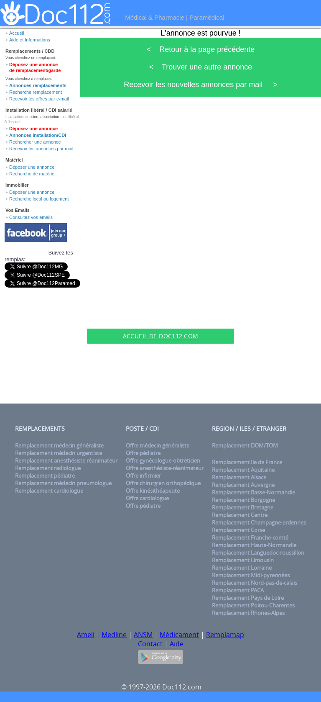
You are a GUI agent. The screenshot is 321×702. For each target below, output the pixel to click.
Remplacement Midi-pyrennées (251, 575)
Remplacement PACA (238, 590)
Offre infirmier (143, 475)
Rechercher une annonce (35, 141)
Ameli (85, 634)
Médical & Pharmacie (154, 17)
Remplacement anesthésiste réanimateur (66, 460)
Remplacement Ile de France (247, 462)
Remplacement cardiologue (49, 490)
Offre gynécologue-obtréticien (163, 460)
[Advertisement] (160, 315)
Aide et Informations (29, 39)
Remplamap (225, 634)
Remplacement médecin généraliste (59, 445)
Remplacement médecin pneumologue (63, 483)
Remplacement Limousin (243, 560)
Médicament (179, 634)
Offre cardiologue (147, 498)
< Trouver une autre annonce (200, 67)
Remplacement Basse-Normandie (253, 492)
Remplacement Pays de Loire (248, 598)
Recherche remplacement (35, 92)
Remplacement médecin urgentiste (58, 453)
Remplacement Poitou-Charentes (253, 605)
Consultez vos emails (31, 217)
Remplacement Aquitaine (243, 469)
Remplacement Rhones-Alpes (248, 613)
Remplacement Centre (240, 515)
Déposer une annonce (31, 167)
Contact (150, 643)
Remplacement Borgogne (243, 500)
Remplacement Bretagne (242, 507)
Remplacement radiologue (48, 468)
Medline (114, 634)
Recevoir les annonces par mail (41, 148)
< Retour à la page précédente (201, 49)
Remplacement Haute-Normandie (254, 545)
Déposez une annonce (33, 128)
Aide (176, 643)
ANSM (143, 634)
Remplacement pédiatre (45, 475)
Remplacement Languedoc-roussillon (258, 552)
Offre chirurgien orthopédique (163, 483)
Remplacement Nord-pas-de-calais (254, 582)
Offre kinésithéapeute (153, 490)
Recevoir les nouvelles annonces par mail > (201, 84)
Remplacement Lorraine (242, 567)
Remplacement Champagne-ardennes (259, 522)
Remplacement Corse (238, 530)
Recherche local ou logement (39, 198)
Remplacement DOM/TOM (245, 445)
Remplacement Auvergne (243, 485)
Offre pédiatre (143, 453)
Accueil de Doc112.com (161, 336)
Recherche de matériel (32, 173)
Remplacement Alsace (239, 477)
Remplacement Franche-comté (250, 537)
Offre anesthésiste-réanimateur (165, 468)
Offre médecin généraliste (157, 445)
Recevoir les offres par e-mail (39, 98)
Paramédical (206, 17)
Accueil (16, 33)
